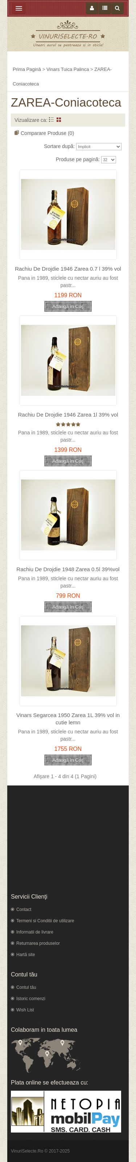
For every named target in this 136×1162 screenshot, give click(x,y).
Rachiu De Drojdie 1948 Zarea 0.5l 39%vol (67, 569)
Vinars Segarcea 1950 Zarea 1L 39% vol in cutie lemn (68, 718)
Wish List (25, 1009)
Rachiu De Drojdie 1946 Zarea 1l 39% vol (68, 414)
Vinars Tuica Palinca (67, 69)
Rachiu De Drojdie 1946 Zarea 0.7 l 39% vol (68, 269)
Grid (59, 119)
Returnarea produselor (38, 943)
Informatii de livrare (34, 932)
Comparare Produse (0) (47, 133)
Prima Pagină (27, 69)
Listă (51, 119)
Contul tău (26, 987)
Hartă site (25, 954)
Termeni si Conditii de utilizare (45, 920)
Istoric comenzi (30, 998)
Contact (23, 909)
